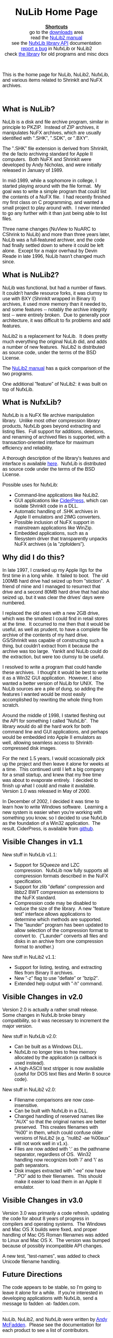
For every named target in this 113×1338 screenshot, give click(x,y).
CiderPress (71, 500)
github (86, 828)
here (52, 463)
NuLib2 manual (66, 37)
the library (29, 54)
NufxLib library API (48, 43)
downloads (61, 32)
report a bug (34, 48)
